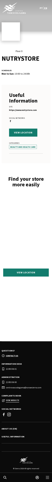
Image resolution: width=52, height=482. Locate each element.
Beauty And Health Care (23, 147)
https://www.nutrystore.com (23, 110)
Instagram (9, 414)
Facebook (4, 414)
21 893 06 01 (11, 369)
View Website (12, 400)
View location (23, 132)
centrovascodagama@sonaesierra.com (23, 387)
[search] (5, 477)
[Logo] (26, 460)
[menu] (47, 477)
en (45, 8)
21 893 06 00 (11, 382)
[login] (37, 477)
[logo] (14, 8)
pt (41, 8)
